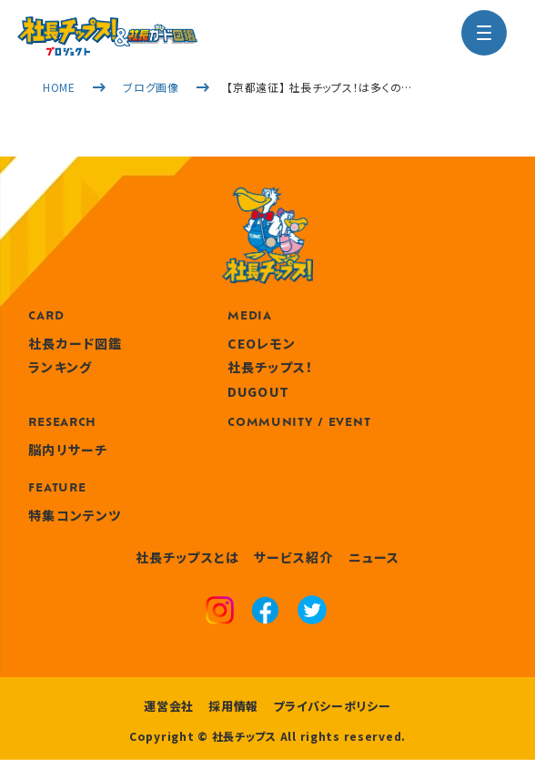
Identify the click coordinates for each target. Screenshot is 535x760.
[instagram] (220, 612)
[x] (312, 612)
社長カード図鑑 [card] (75, 343)
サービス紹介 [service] (294, 557)
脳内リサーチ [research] (67, 450)
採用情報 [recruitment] (233, 705)
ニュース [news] (373, 557)
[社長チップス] (107, 27)
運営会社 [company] (169, 705)
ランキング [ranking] (60, 367)
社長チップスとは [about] (187, 557)
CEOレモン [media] (261, 343)
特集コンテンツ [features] (74, 515)
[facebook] (265, 612)
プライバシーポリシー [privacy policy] (332, 705)
